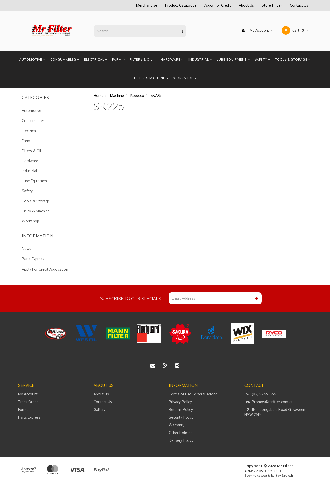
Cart (295, 30)
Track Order (28, 402)
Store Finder (272, 5)
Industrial (200, 60)
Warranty (176, 425)
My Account (256, 30)
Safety (262, 60)
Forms (23, 409)
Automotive (32, 60)
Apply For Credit (217, 5)
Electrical (96, 60)
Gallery (99, 409)
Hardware (172, 60)
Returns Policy (181, 409)
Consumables (64, 60)
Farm (118, 60)
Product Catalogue (181, 5)
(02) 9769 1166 (260, 394)
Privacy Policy (180, 402)
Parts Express (33, 259)
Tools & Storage (293, 60)
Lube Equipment (233, 60)
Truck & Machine (151, 78)
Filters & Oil (143, 60)
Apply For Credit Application (45, 269)
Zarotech (287, 475)
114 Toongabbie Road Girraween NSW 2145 (274, 412)
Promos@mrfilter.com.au (268, 401)
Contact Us (299, 5)
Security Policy (181, 417)
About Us (246, 5)
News (26, 248)
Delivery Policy (181, 440)
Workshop (185, 78)
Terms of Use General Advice (193, 394)
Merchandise (146, 5)
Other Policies (180, 432)
